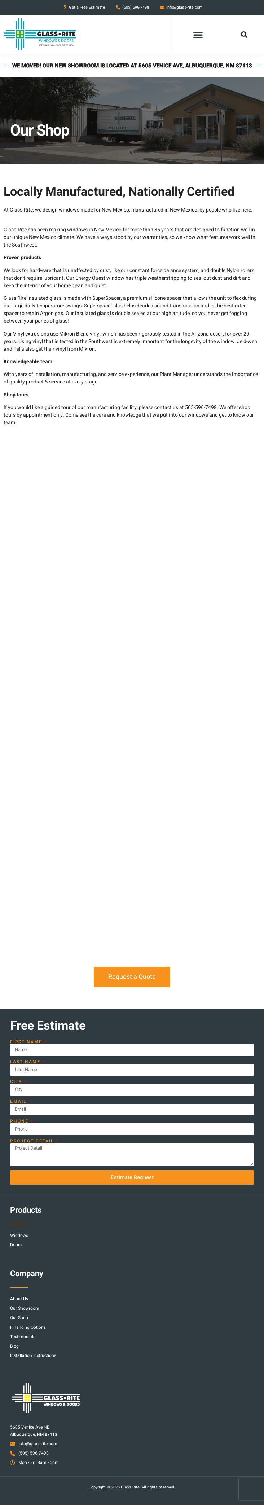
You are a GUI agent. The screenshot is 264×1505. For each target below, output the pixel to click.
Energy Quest (90, 278)
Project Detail (33, 1141)
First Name (27, 1042)
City (17, 1081)
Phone (20, 1121)
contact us (166, 407)
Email (19, 1101)
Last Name (26, 1062)
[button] (198, 34)
